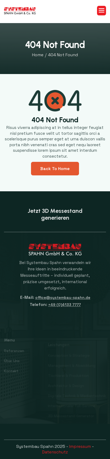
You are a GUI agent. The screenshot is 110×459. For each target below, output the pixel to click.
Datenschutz (55, 452)
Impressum (80, 446)
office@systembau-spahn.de (62, 299)
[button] (101, 10)
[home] (20, 10)
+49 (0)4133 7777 (64, 307)
